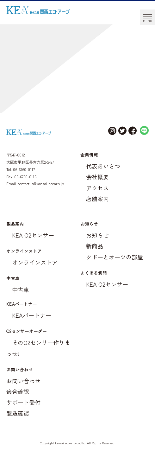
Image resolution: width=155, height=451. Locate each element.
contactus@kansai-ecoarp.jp (41, 183)
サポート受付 (23, 402)
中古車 (20, 289)
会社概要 (97, 177)
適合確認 (17, 391)
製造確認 (17, 413)
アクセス (97, 188)
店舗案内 (97, 198)
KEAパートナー (31, 315)
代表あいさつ (103, 166)
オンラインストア (35, 262)
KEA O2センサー (33, 235)
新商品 (94, 246)
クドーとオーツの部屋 (114, 257)
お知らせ (97, 235)
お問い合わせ (23, 381)
